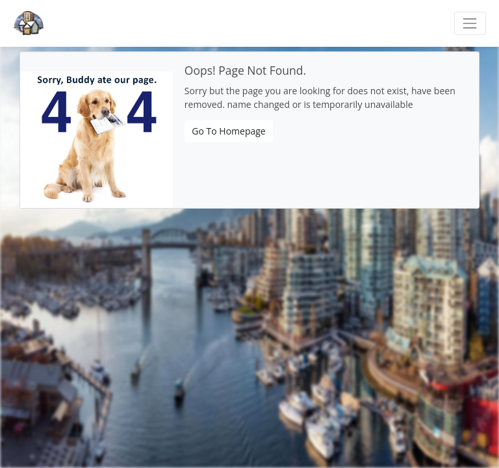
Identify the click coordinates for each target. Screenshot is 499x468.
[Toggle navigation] (470, 23)
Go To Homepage (228, 131)
